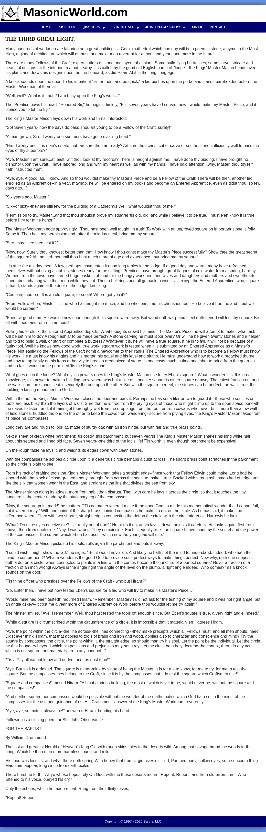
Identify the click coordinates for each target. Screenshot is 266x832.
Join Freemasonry (162, 27)
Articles (67, 27)
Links (197, 27)
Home (45, 27)
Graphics (91, 27)
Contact (218, 27)
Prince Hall (122, 27)
